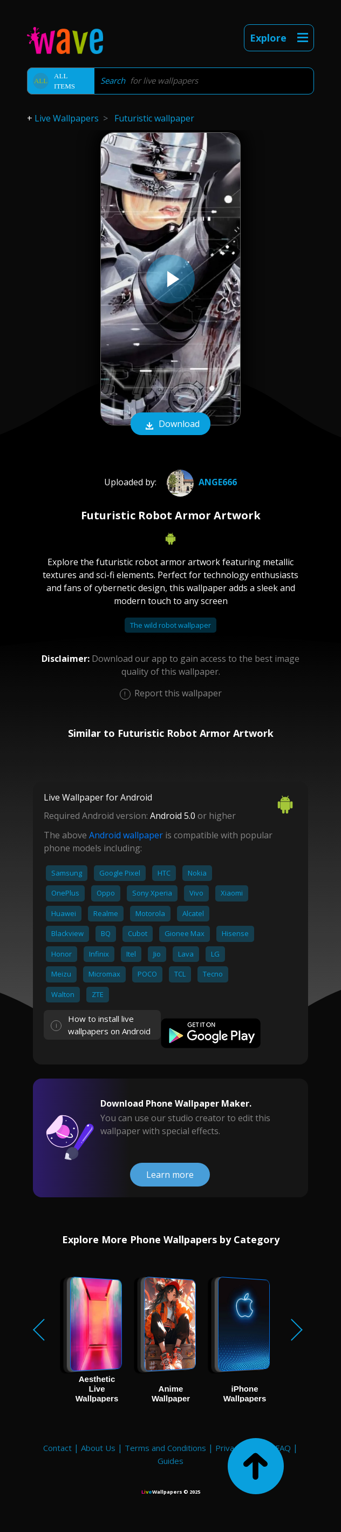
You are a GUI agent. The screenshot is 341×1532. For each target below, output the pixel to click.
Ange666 (200, 482)
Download (170, 425)
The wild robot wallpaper (170, 625)
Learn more (170, 1175)
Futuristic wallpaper (154, 118)
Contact (57, 1447)
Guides (170, 1460)
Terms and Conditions (165, 1447)
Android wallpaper (126, 835)
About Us (98, 1447)
